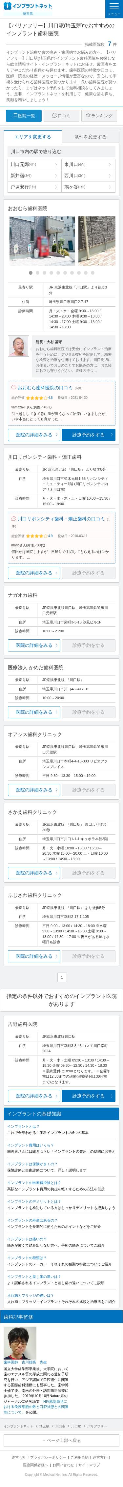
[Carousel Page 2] (37, 273)
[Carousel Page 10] (92, 273)
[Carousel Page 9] (86, 273)
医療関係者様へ (35, 1465)
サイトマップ (89, 1465)
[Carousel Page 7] (72, 273)
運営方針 (100, 1457)
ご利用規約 (80, 1457)
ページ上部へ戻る (64, 1440)
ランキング (102, 115)
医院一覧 (26, 115)
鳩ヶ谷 (74, 186)
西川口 (74, 175)
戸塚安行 (23, 186)
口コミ (64, 115)
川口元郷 (23, 164)
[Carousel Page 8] (79, 273)
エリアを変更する (32, 136)
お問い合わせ (63, 1465)
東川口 (74, 164)
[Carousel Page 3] (44, 273)
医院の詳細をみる (34, 434)
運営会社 (18, 1457)
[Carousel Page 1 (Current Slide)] (30, 273)
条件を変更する (90, 136)
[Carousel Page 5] (58, 273)
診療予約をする (88, 434)
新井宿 (20, 175)
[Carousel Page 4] (51, 273)
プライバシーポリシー (48, 1457)
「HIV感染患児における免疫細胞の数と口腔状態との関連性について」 (36, 1406)
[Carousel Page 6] (65, 273)
